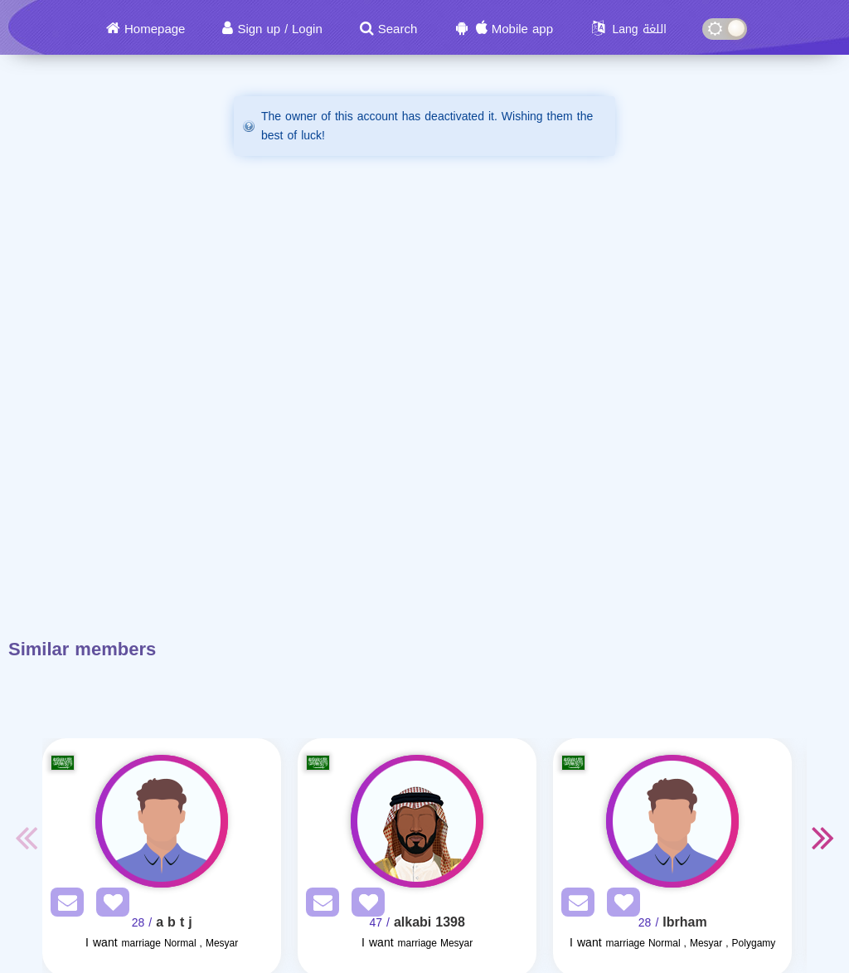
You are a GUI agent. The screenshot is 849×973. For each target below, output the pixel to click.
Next (823, 837)
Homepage (154, 29)
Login (307, 29)
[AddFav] (108, 905)
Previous (25, 837)
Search (398, 29)
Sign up (258, 29)
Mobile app (522, 29)
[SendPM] (63, 905)
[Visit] (161, 821)
